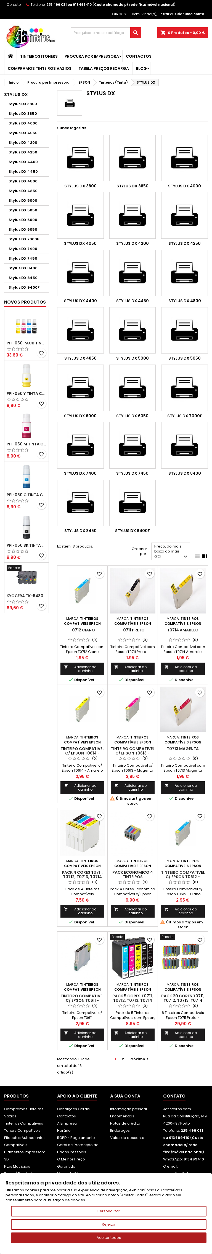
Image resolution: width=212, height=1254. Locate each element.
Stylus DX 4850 (23, 190)
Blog (141, 68)
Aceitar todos (109, 1237)
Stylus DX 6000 (23, 219)
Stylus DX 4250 (23, 152)
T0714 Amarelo (182, 630)
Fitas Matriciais (17, 1166)
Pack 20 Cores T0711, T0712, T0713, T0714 (183, 998)
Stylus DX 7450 (23, 258)
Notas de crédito (125, 1123)
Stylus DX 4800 (23, 181)
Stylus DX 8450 (23, 277)
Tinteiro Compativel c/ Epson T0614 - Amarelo (82, 753)
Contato (14, 4)
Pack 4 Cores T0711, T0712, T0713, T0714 (82, 875)
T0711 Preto (133, 630)
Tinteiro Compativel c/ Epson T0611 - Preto (82, 1000)
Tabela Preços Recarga (103, 68)
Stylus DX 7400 (23, 248)
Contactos (139, 56)
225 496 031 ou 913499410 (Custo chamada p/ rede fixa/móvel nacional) (111, 4)
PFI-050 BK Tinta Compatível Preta (26, 545)
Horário (64, 1130)
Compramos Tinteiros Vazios (39, 68)
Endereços (120, 1130)
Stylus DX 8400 (23, 268)
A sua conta (125, 1096)
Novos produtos (25, 302)
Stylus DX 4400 (23, 161)
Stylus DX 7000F (24, 239)
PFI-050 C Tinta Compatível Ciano (26, 495)
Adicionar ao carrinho (80, 669)
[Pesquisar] (106, 32)
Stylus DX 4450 (23, 171)
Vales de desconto (127, 1137)
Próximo (139, 1059)
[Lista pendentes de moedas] (120, 14)
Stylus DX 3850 (23, 113)
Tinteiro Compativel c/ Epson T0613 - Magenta (133, 753)
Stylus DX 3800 (23, 104)
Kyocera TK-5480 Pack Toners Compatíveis (26, 596)
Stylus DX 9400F (24, 287)
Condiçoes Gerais (73, 1109)
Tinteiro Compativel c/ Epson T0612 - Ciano (183, 877)
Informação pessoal (128, 1109)
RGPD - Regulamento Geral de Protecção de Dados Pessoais (78, 1145)
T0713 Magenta (183, 748)
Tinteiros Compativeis (23, 1123)
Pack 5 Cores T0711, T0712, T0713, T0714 (132, 998)
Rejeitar (109, 1224)
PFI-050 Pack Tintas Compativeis (26, 343)
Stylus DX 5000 (23, 200)
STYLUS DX (16, 94)
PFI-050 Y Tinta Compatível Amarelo (26, 393)
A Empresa (67, 1123)
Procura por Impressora (92, 56)
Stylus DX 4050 (23, 133)
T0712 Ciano (82, 630)
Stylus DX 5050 (23, 210)
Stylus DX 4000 (23, 123)
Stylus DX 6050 (23, 229)
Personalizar (108, 1211)
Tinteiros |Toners (39, 56)
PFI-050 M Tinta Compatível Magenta (26, 444)
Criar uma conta (189, 14)
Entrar (163, 14)
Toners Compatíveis (22, 1130)
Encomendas (122, 1116)
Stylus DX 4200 (23, 142)
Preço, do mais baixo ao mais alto (171, 552)
